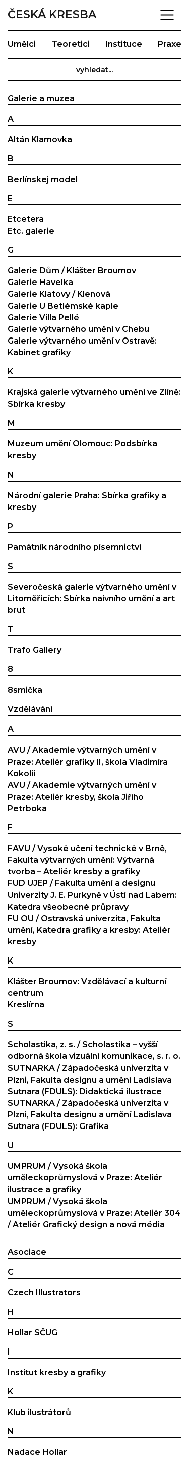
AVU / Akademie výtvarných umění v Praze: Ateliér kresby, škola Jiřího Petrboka (82, 796)
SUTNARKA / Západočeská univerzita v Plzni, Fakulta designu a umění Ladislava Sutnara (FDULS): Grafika (90, 1114)
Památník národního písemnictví (74, 547)
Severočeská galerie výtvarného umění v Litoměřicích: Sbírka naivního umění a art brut (92, 598)
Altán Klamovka (40, 139)
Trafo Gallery (34, 650)
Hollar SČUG (32, 1332)
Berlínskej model (43, 179)
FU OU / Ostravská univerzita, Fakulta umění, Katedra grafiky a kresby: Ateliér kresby (89, 930)
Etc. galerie (31, 231)
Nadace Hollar (37, 1452)
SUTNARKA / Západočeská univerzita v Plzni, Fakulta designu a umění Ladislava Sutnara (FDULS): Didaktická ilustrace (90, 1079)
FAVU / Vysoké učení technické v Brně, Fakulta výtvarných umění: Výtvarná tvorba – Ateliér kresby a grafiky (87, 859)
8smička (25, 690)
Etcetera (26, 219)
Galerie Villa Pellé (43, 317)
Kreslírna (26, 1004)
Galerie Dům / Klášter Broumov (72, 270)
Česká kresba (52, 14)
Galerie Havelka (40, 282)
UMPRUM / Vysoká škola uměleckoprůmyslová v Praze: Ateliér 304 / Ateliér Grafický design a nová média (94, 1213)
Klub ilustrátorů (39, 1412)
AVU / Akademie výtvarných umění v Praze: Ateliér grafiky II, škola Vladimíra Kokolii (88, 761)
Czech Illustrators (44, 1293)
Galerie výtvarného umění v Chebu (78, 329)
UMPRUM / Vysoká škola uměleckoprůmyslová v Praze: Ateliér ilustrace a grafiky (85, 1177)
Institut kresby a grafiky (57, 1372)
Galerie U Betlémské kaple (63, 306)
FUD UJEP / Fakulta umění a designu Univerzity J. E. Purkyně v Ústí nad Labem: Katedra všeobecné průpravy (92, 894)
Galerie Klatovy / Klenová (59, 294)
